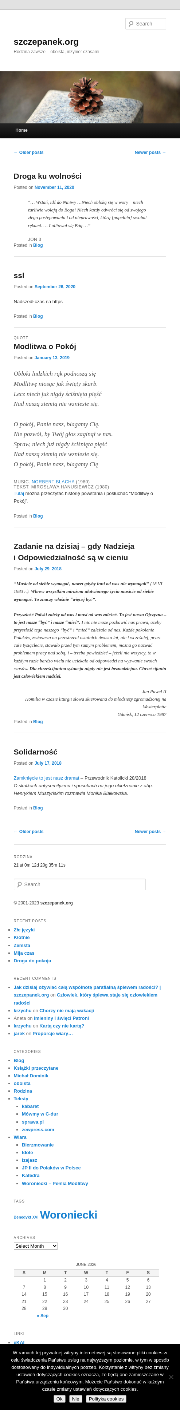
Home (21, 130)
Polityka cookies (106, 1399)
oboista (22, 1083)
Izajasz (29, 1160)
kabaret (30, 1106)
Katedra (30, 1175)
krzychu (23, 1010)
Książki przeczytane (36, 1068)
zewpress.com (38, 1129)
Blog (38, 245)
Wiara (20, 1137)
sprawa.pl (33, 1122)
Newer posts (151, 152)
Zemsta (22, 945)
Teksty (21, 1098)
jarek (19, 1033)
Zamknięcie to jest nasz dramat (46, 778)
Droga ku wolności (48, 176)
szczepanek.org (46, 42)
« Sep (42, 1315)
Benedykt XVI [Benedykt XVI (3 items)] (26, 1217)
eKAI (19, 1342)
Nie (75, 1399)
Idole (27, 1152)
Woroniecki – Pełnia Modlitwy (55, 1183)
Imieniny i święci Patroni (61, 1018)
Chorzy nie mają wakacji (66, 1010)
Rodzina (23, 1091)
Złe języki (24, 929)
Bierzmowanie (38, 1145)
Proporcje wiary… (53, 1033)
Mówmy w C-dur (40, 1114)
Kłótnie (22, 937)
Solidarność (36, 752)
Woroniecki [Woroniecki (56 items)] (69, 1215)
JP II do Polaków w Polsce (51, 1168)
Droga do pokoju (32, 960)
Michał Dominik (31, 1075)
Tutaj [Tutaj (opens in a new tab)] (20, 493)
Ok (59, 1399)
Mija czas (24, 953)
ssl (19, 275)
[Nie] (171, 1377)
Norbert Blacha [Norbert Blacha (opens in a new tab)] (53, 481)
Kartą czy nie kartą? (61, 1026)
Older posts (29, 152)
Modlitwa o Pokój (45, 346)
